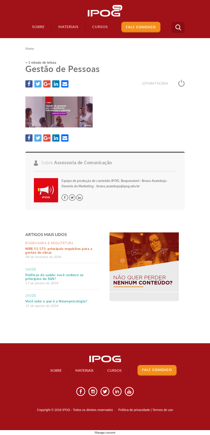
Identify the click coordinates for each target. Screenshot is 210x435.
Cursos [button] (100, 26)
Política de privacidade (134, 410)
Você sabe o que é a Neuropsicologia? (56, 301)
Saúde (30, 269)
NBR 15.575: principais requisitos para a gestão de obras (58, 250)
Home (29, 48)
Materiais (68, 26)
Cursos (114, 370)
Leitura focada (163, 83)
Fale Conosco (141, 27)
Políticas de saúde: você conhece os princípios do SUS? (54, 277)
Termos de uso (162, 410)
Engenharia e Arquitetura (49, 243)
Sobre (38, 26)
